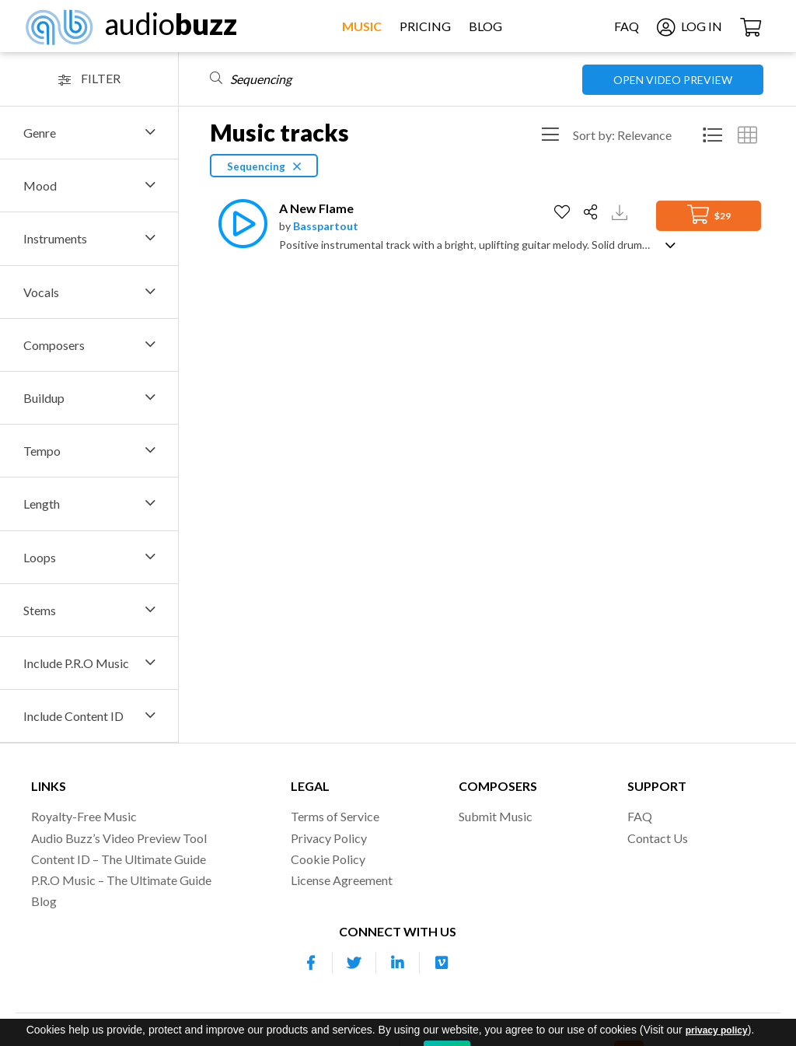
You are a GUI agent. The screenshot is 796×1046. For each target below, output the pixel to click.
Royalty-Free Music (84, 816)
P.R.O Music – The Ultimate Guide (121, 880)
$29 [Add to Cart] (709, 214)
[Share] (593, 212)
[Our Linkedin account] (398, 963)
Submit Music (495, 816)
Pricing (425, 26)
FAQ (626, 26)
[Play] (238, 223)
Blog (485, 26)
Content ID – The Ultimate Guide (118, 859)
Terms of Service (335, 816)
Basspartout (325, 226)
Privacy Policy (329, 838)
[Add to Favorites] (564, 212)
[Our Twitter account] (354, 963)
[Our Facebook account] (311, 963)
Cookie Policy (328, 859)
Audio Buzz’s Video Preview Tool (119, 838)
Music (362, 26)
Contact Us (657, 838)
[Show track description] (670, 244)
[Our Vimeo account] (441, 963)
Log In (689, 26)
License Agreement (342, 880)
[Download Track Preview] (621, 211)
